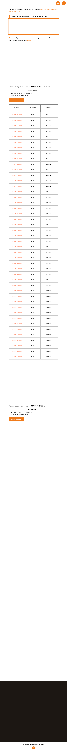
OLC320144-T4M (17, 302)
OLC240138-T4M (17, 219)
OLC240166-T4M (17, 252)
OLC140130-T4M (17, 131)
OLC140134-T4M (17, 137)
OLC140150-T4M (17, 153)
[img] (8, 2)
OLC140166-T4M (17, 159)
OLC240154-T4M (17, 241)
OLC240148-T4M (17, 236)
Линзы (37, 9)
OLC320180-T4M (17, 357)
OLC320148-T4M (17, 307)
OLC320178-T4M (17, 351)
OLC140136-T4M (17, 142)
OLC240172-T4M (17, 269)
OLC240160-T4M (17, 247)
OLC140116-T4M (17, 115)
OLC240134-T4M (17, 208)
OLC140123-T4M (17, 126)
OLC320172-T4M (17, 340)
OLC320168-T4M (17, 329)
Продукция (12, 9)
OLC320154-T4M (17, 312)
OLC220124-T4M (17, 164)
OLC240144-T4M (17, 230)
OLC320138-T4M (17, 290)
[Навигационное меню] (64, 3)
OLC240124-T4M (17, 192)
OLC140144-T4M (17, 148)
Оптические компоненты (25, 9)
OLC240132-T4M (17, 202)
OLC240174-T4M (17, 274)
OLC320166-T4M (17, 324)
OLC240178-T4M (17, 280)
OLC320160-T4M (17, 318)
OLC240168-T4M (17, 257)
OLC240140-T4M (17, 225)
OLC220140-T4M (17, 175)
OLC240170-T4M (17, 263)
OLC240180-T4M (17, 285)
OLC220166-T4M (17, 186)
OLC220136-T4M (17, 170)
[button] (58, 3)
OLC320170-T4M (17, 334)
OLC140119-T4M (17, 120)
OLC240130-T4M (17, 197)
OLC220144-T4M (17, 181)
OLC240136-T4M (17, 214)
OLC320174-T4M (17, 345)
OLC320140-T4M (17, 296)
